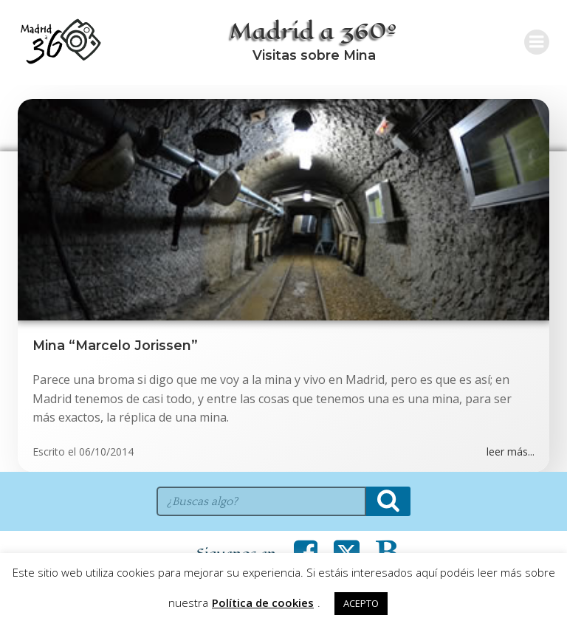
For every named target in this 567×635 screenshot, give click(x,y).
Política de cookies (263, 602)
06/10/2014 (106, 451)
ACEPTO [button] (361, 603)
